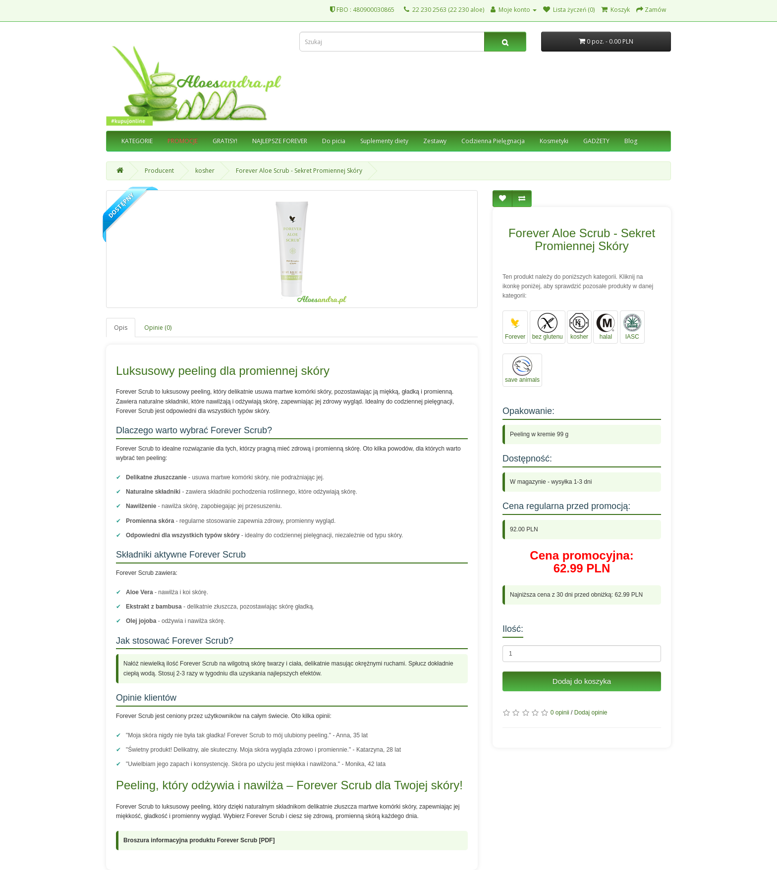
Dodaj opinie (591, 712)
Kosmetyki (554, 141)
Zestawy (434, 141)
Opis (120, 327)
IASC (632, 326)
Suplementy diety (384, 141)
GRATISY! (225, 141)
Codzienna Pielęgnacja (493, 141)
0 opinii (560, 712)
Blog (630, 141)
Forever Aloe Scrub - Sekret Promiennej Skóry (299, 170)
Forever (515, 326)
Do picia (333, 141)
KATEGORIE (137, 141)
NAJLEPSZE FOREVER (279, 141)
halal (605, 326)
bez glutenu (547, 326)
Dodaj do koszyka (582, 681)
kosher (205, 170)
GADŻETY (596, 141)
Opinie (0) (157, 327)
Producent (159, 170)
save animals (522, 369)
